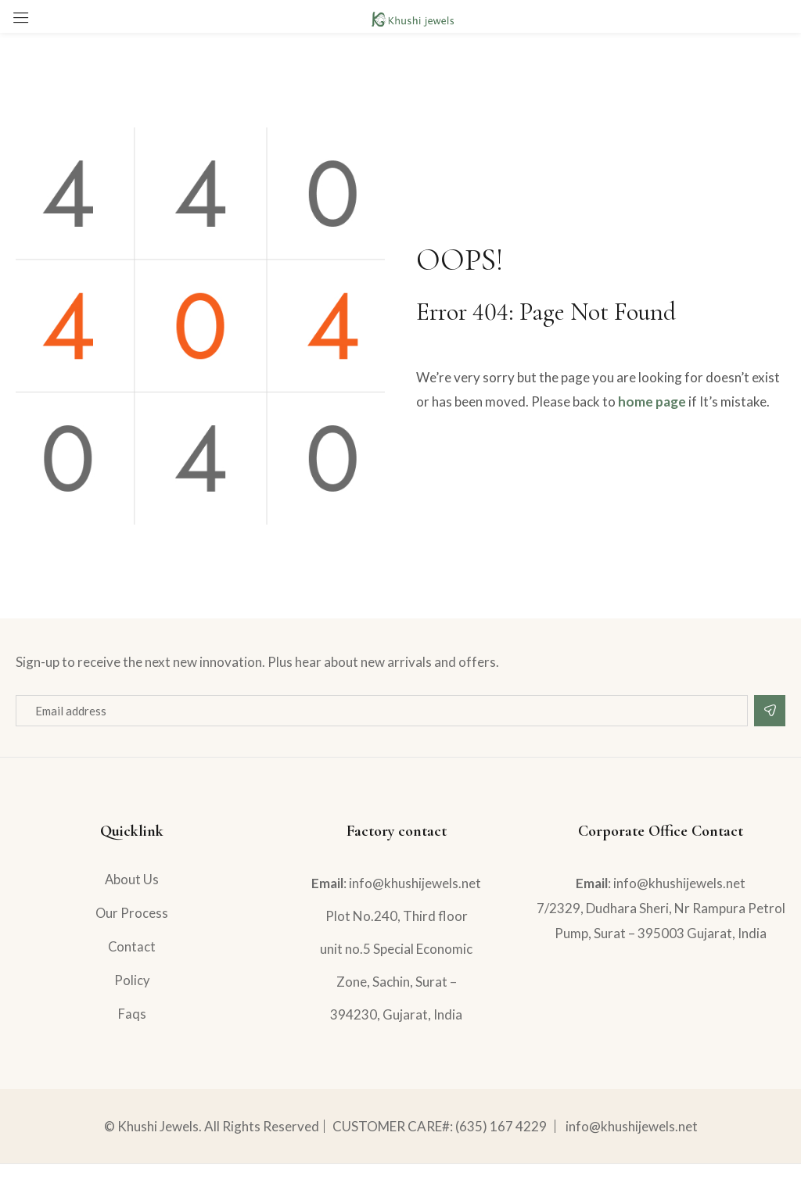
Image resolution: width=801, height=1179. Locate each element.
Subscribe (770, 710)
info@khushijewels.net (632, 1141)
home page (652, 401)
